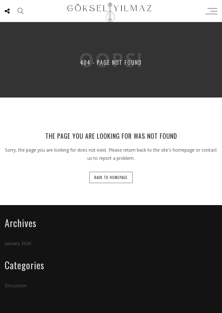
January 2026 (18, 243)
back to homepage (111, 177)
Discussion (16, 285)
